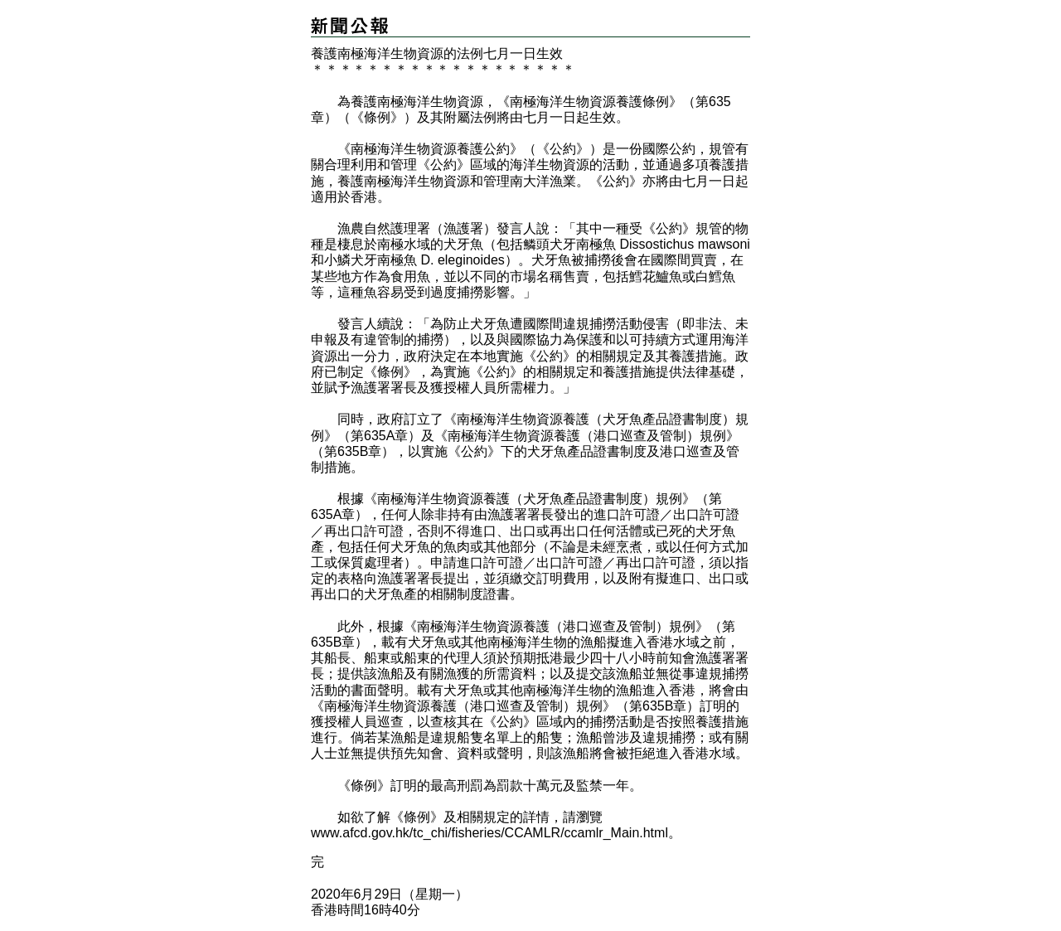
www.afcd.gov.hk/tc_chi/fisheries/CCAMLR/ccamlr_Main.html (489, 833)
